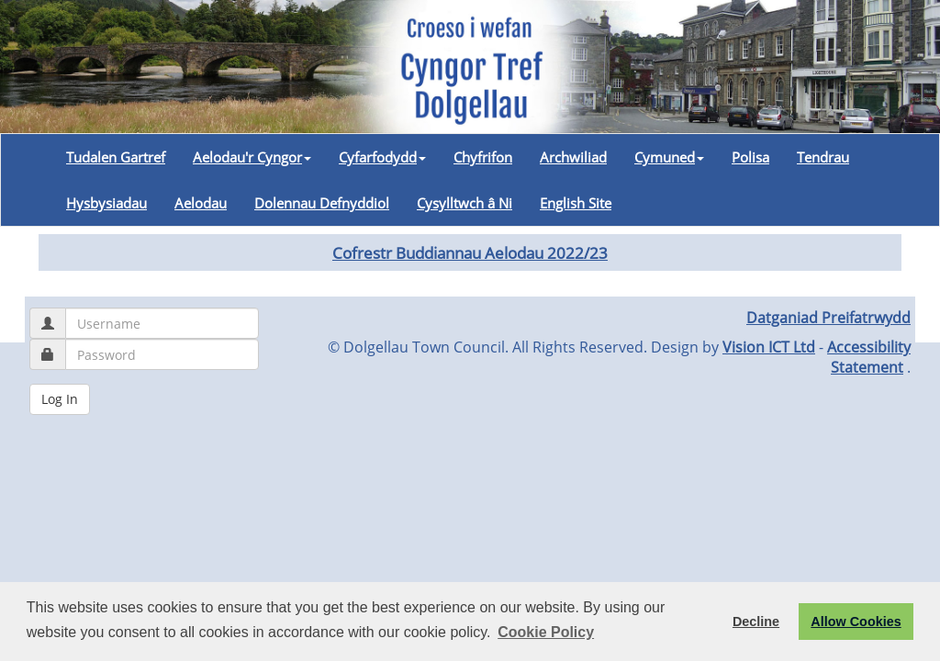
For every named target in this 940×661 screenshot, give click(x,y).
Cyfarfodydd (382, 157)
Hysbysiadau (106, 203)
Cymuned (669, 157)
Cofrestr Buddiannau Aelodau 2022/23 (470, 252)
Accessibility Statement (869, 357)
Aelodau (200, 203)
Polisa (750, 157)
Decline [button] (756, 621)
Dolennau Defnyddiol (321, 203)
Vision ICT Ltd (768, 347)
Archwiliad (573, 157)
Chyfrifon (482, 157)
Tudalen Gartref (115, 157)
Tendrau (823, 157)
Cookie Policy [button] (546, 632)
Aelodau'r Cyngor (252, 157)
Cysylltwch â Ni (464, 203)
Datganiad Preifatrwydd (828, 318)
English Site (575, 203)
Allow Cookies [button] (856, 621)
